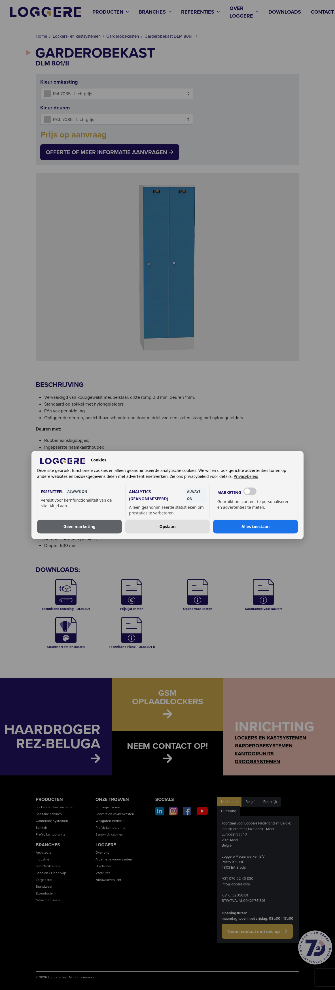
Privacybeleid (246, 476)
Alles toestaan (255, 526)
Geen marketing (79, 526)
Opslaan (168, 526)
